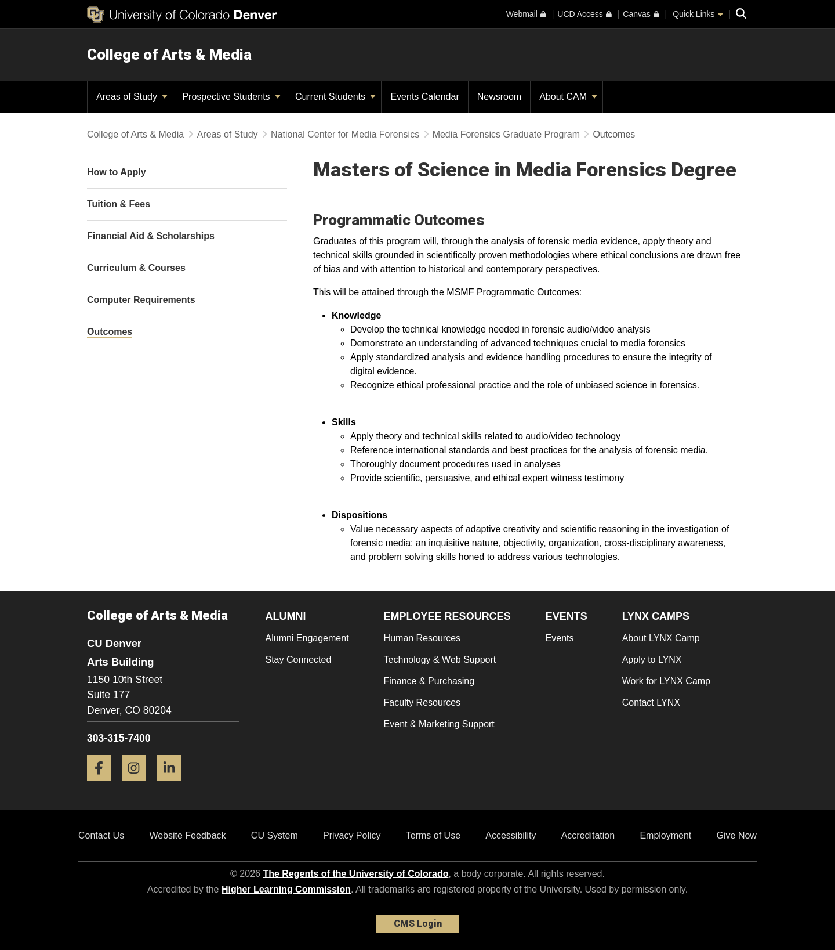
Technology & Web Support (440, 659)
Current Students (335, 97)
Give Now (737, 835)
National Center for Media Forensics (345, 134)
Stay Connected (299, 659)
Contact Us (101, 835)
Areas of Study (132, 97)
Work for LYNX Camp (666, 681)
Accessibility (510, 835)
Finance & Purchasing (429, 681)
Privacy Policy (352, 835)
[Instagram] (138, 785)
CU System (274, 835)
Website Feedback (187, 835)
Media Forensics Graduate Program (506, 134)
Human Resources (422, 638)
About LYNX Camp (661, 638)
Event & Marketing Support (439, 724)
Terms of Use (433, 835)
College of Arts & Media (169, 54)
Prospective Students (231, 97)
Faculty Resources (422, 702)
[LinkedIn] (173, 785)
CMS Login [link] (418, 923)
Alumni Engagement (307, 638)
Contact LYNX (651, 702)
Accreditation (588, 835)
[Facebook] (103, 785)
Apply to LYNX (652, 659)
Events (560, 638)
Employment (665, 835)
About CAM (568, 97)
